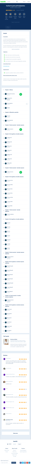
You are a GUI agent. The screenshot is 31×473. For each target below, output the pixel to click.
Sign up (28, 1)
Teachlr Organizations (23, 451)
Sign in (24, 1)
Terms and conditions (14, 453)
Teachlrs (6, 451)
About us (14, 450)
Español (14, 444)
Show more (15, 433)
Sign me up (13, 462)
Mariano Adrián (13, 339)
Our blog (14, 456)
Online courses (7, 450)
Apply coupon (7, 27)
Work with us (15, 451)
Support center (14, 454)
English (19, 444)
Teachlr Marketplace (23, 450)
